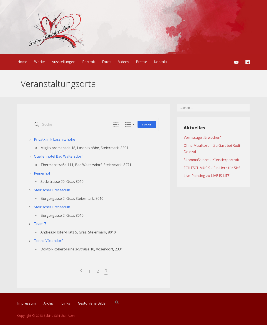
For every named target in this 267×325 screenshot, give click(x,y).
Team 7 (40, 223)
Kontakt (160, 61)
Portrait (88, 61)
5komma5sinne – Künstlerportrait (211, 159)
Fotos (106, 61)
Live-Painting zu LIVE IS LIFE (207, 175)
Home (22, 61)
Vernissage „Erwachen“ (203, 137)
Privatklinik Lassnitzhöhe (54, 139)
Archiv (49, 303)
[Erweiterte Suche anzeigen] (116, 124)
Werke (39, 61)
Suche (146, 124)
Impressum (26, 303)
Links (65, 303)
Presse (141, 61)
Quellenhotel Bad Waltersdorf (58, 156)
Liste (128, 124)
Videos (123, 61)
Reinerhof (42, 173)
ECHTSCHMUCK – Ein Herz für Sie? (212, 167)
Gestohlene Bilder (92, 303)
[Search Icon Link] (117, 303)
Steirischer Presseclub (52, 190)
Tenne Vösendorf (48, 240)
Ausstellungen (63, 61)
